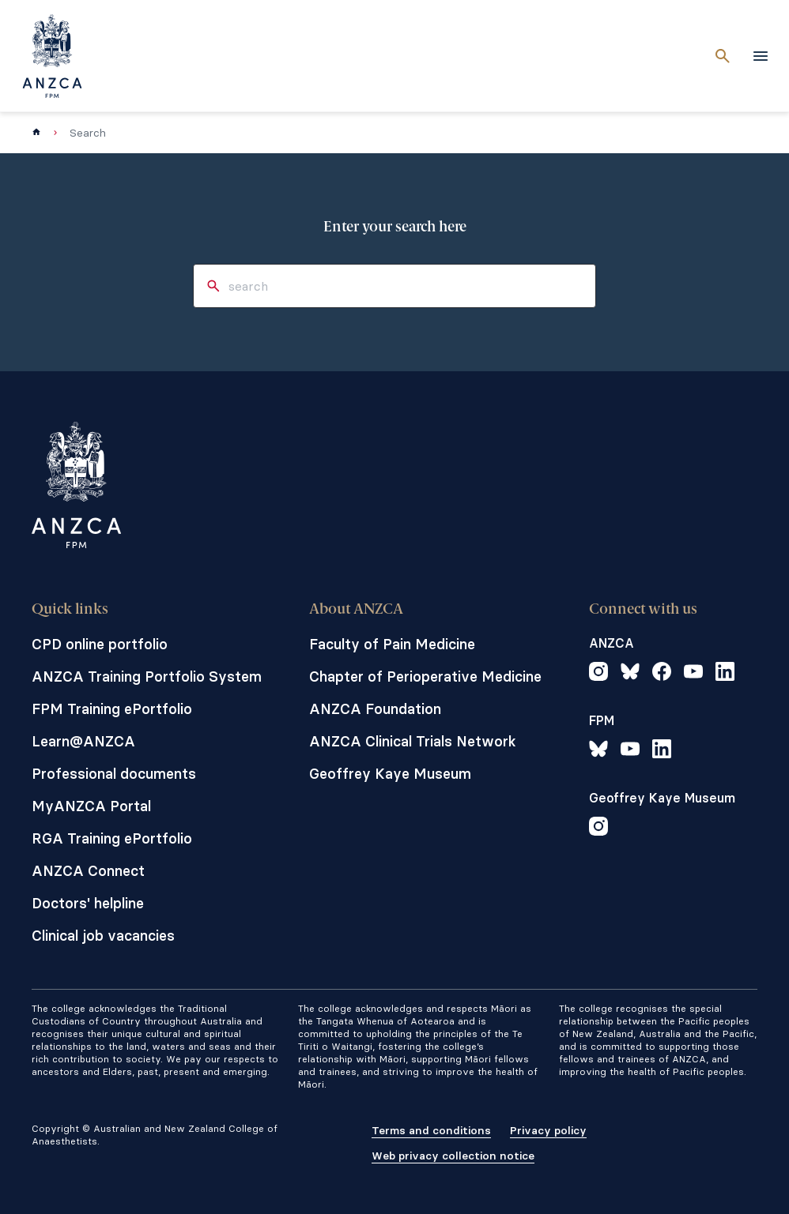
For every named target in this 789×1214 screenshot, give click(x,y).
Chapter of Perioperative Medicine (425, 676)
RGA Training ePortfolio (112, 838)
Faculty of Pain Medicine (392, 644)
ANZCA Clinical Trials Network (412, 741)
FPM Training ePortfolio (112, 709)
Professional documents (114, 774)
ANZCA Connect (88, 871)
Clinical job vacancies (103, 935)
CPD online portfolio (100, 644)
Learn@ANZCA (83, 741)
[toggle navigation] (761, 56)
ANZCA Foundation (375, 709)
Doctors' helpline (88, 903)
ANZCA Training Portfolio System (147, 676)
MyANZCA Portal (91, 806)
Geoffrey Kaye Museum (390, 774)
